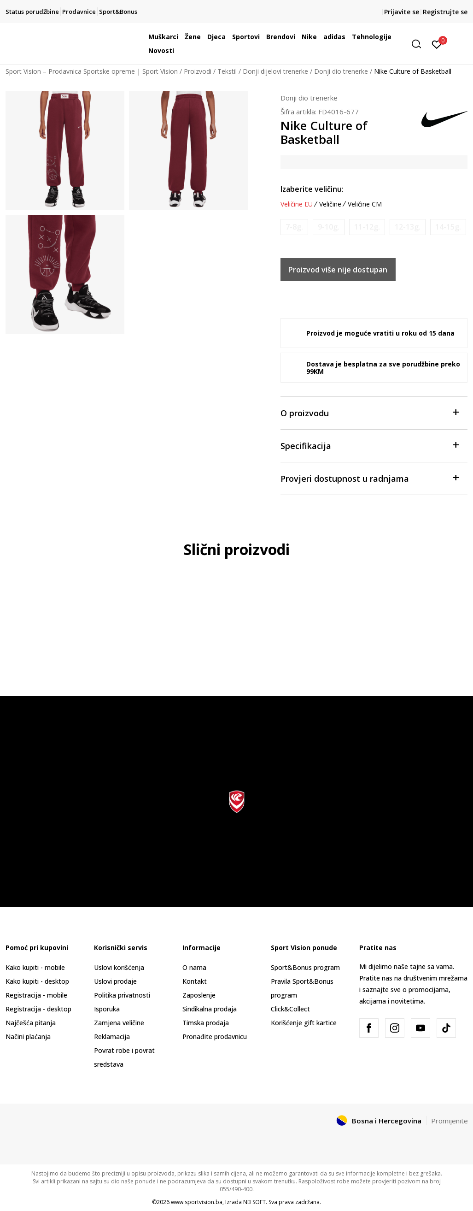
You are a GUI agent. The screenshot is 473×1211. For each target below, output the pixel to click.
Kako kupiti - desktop (37, 981)
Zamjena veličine (119, 1022)
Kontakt (194, 981)
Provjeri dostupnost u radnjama (369, 478)
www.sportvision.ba (196, 1202)
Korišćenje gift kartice (304, 1022)
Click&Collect (290, 1008)
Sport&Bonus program (305, 967)
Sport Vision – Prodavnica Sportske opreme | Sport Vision (92, 71)
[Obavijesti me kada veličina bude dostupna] (294, 227)
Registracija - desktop (38, 1008)
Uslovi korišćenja (119, 967)
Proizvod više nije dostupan (337, 270)
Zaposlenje (199, 995)
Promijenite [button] (449, 1120)
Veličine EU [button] (296, 204)
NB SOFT (254, 1202)
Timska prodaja (205, 1022)
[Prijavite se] (437, 44)
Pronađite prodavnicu (214, 1036)
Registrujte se (445, 11)
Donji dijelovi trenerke (275, 71)
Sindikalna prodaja (209, 1008)
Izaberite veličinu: (312, 189)
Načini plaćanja (28, 1036)
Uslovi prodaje (115, 981)
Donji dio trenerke (341, 71)
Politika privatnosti (122, 995)
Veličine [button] (330, 204)
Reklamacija (112, 1036)
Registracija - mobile (36, 995)
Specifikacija (369, 445)
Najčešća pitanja (31, 1022)
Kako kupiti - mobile (35, 967)
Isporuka (107, 1008)
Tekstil (227, 71)
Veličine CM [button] (365, 204)
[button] (419, 44)
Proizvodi (197, 71)
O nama (194, 967)
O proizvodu (369, 412)
